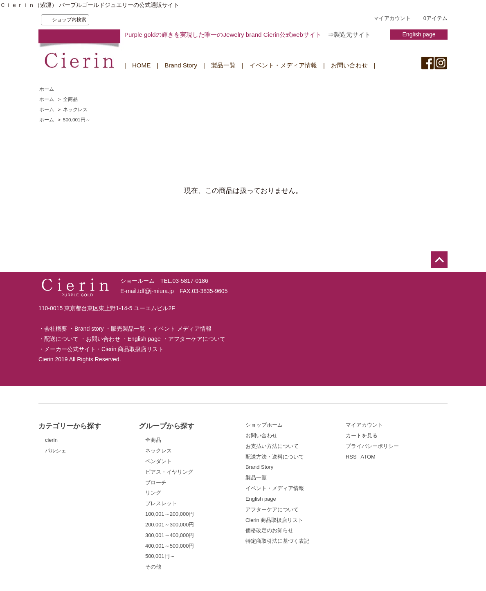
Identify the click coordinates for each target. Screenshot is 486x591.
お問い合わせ (349, 65)
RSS (351, 457)
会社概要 (55, 328)
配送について (61, 339)
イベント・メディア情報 (283, 65)
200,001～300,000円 (169, 525)
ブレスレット (161, 503)
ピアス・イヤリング (169, 472)
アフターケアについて (196, 339)
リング (153, 493)
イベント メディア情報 (182, 328)
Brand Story (180, 65)
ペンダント (158, 461)
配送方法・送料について (274, 457)
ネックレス (75, 109)
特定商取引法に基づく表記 (277, 541)
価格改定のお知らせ (269, 530)
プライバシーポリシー (372, 446)
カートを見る (362, 435)
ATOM (368, 457)
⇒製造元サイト (349, 34)
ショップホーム (264, 425)
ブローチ (155, 482)
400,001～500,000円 (169, 546)
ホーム (46, 89)
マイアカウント (392, 18)
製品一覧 (223, 65)
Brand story (89, 328)
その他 (153, 567)
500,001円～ (76, 120)
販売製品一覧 (128, 328)
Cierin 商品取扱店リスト (132, 349)
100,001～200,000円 (169, 514)
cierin (51, 440)
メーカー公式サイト (70, 349)
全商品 (70, 99)
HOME (141, 65)
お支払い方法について (272, 446)
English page (419, 34)
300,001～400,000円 (169, 535)
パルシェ (55, 451)
